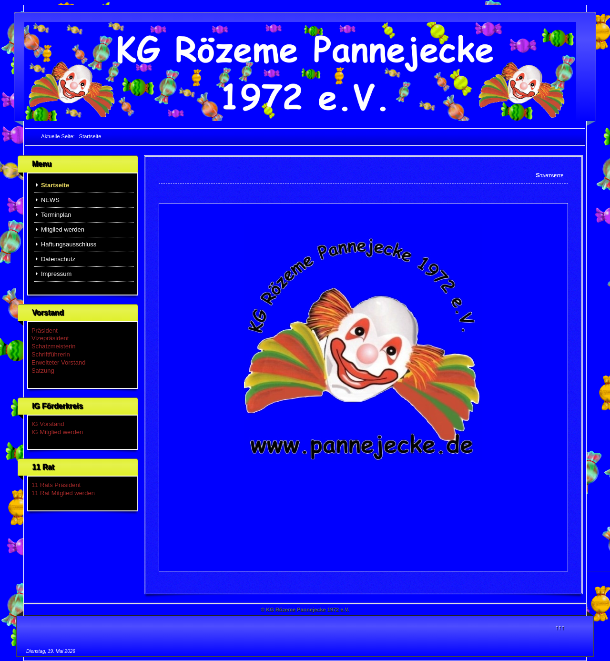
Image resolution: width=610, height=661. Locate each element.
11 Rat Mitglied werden (63, 493)
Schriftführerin (50, 354)
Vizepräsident (50, 338)
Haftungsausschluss (68, 244)
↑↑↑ (560, 626)
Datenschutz (58, 259)
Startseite (55, 185)
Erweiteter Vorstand (58, 362)
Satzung (42, 370)
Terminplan (56, 214)
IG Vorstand (47, 423)
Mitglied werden (62, 229)
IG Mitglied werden (57, 432)
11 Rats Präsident (56, 484)
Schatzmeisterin (53, 346)
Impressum (56, 273)
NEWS (50, 199)
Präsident (44, 330)
